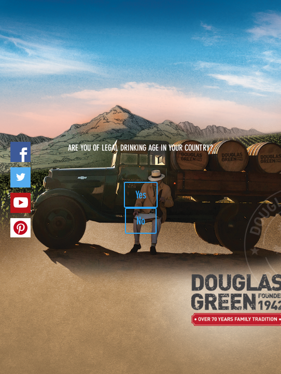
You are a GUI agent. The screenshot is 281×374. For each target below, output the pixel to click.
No (140, 221)
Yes (140, 195)
